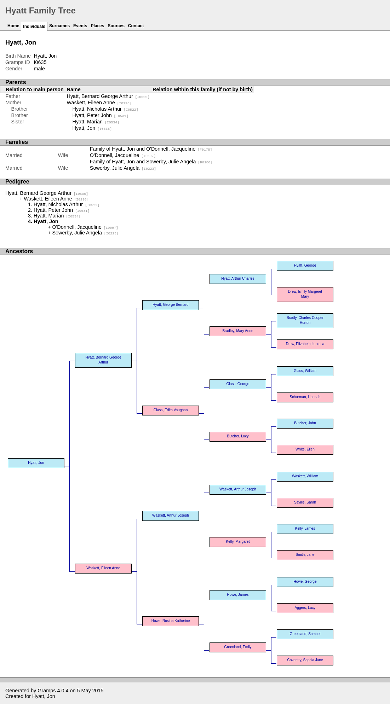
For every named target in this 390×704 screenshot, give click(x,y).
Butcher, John (305, 423)
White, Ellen (305, 449)
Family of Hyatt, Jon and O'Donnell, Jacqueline (151, 149)
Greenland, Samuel (305, 634)
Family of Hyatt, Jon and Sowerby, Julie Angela (151, 161)
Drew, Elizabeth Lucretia (305, 344)
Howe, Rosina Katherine (170, 621)
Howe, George (305, 581)
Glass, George (238, 384)
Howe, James (237, 595)
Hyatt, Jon (92, 128)
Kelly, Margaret (238, 541)
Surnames (59, 25)
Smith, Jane (305, 555)
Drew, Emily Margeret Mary (305, 294)
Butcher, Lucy (237, 436)
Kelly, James (305, 528)
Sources (116, 25)
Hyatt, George (305, 265)
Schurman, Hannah (305, 397)
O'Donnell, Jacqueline (123, 155)
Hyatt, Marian (96, 121)
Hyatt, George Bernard (170, 305)
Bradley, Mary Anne (237, 331)
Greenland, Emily (237, 647)
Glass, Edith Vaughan (171, 410)
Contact (136, 25)
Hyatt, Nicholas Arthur (105, 109)
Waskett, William (305, 476)
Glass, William (305, 371)
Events (80, 25)
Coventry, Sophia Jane (305, 660)
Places (97, 25)
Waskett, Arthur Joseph (170, 515)
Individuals (34, 26)
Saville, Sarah (305, 502)
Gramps (47, 690)
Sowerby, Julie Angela (123, 168)
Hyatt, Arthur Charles (237, 278)
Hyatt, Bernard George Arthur (108, 96)
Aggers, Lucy (305, 608)
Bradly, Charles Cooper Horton (305, 320)
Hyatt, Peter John (100, 115)
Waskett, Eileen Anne (99, 102)
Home (13, 25)
